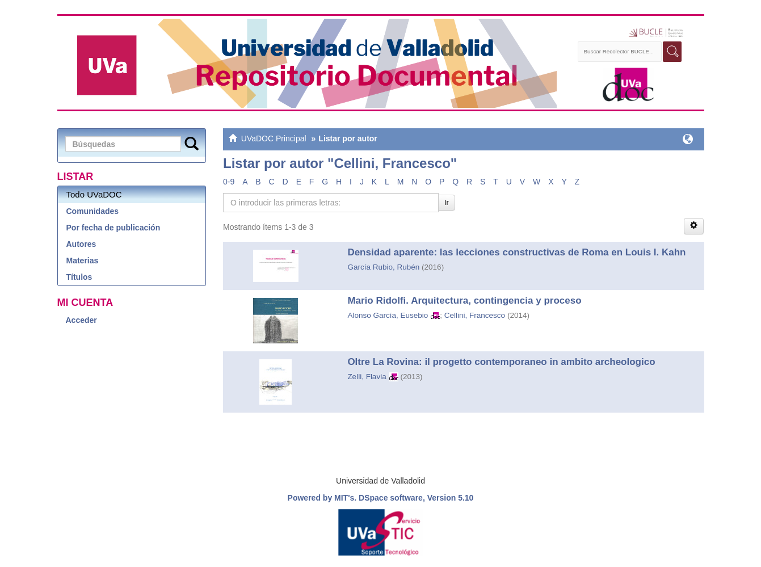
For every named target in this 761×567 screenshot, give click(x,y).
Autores (81, 244)
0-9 (228, 181)
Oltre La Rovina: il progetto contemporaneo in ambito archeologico (501, 361)
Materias (82, 260)
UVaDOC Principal (273, 138)
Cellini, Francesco (474, 315)
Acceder (81, 320)
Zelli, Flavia (366, 376)
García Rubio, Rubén (383, 267)
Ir (446, 202)
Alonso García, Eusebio (387, 315)
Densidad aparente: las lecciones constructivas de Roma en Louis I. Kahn (516, 252)
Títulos (79, 277)
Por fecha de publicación (113, 227)
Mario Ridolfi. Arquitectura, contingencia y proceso (464, 300)
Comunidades (92, 211)
